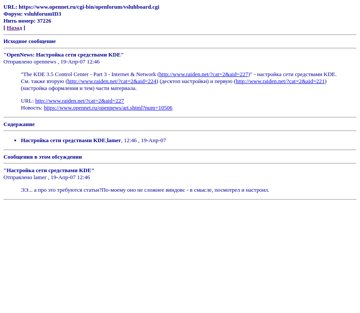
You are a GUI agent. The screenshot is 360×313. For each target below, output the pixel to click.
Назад (14, 27)
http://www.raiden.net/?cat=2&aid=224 (111, 81)
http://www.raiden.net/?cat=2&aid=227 (203, 74)
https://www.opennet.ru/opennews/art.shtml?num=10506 (108, 107)
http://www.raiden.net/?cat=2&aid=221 (280, 81)
